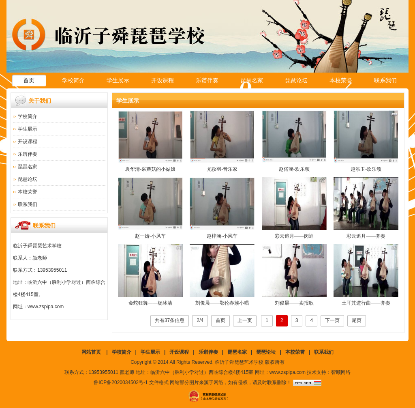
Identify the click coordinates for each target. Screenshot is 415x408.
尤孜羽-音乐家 (222, 169)
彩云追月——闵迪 (294, 236)
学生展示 (118, 80)
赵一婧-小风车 (150, 236)
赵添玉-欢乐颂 (366, 169)
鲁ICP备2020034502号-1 (121, 382)
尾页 (357, 320)
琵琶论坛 (296, 80)
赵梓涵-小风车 (222, 236)
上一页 (244, 320)
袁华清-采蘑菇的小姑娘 (150, 169)
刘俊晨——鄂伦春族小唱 (222, 303)
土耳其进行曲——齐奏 (366, 303)
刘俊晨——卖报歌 (294, 303)
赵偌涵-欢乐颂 (294, 169)
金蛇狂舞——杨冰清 (150, 303)
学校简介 (73, 80)
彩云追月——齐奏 (366, 236)
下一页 (332, 320)
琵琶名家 (251, 80)
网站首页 (91, 352)
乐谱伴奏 (207, 80)
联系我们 (385, 80)
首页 (28, 80)
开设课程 (162, 80)
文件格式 (159, 382)
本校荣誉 (340, 80)
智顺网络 (341, 372)
